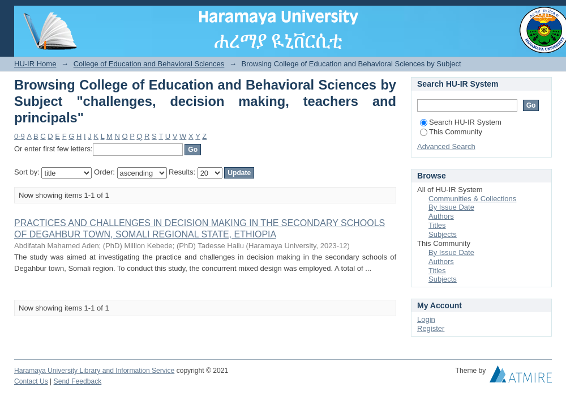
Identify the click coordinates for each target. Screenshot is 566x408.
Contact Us (31, 381)
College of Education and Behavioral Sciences (149, 64)
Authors (441, 216)
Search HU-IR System (460, 122)
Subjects (442, 234)
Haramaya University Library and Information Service (94, 371)
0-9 (19, 136)
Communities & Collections (472, 198)
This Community (451, 132)
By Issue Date (451, 207)
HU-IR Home (35, 64)
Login (543, 14)
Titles (437, 225)
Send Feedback (78, 381)
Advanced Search (446, 146)
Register (430, 328)
